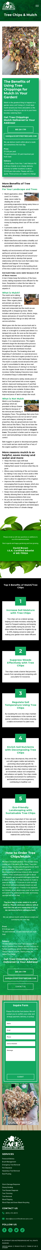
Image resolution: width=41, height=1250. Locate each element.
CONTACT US (20, 987)
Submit (20, 1077)
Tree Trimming (7, 1193)
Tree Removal (7, 1196)
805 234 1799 (20, 130)
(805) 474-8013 (12, 1213)
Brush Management (9, 1162)
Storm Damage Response (11, 1184)
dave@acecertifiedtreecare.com (21, 136)
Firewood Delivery (8, 1159)
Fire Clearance (7, 1168)
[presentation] (22, 1068)
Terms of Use (32, 1246)
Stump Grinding (7, 1187)
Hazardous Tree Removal (11, 1171)
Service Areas (7, 1246)
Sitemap (5, 1247)
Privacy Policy (20, 1246)
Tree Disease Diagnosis (10, 1190)
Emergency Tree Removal (11, 1165)
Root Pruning (6, 1174)
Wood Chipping (7, 1199)
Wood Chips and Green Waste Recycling (15, 1202)
